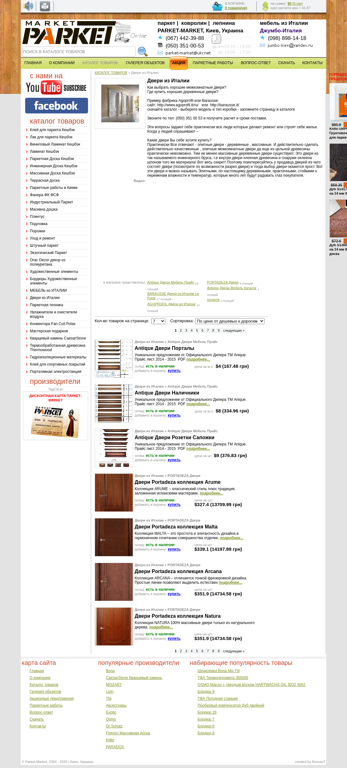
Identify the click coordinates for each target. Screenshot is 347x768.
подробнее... (198, 359)
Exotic (111, 712)
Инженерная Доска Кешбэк (53, 166)
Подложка (39, 224)
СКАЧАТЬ (286, 63)
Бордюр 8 (206, 733)
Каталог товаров (44, 684)
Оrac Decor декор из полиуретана (47, 262)
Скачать (37, 719)
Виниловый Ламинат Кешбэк (55, 144)
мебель (270, 23)
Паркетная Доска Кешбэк (52, 159)
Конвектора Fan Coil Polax (53, 324)
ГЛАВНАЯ (33, 63)
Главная (37, 671)
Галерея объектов (45, 691)
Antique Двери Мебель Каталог (231, 288)
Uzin (110, 691)
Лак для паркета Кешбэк (51, 137)
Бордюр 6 (206, 726)
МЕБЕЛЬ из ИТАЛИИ (48, 290)
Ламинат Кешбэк (44, 151)
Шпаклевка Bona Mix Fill (219, 671)
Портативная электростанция (55, 371)
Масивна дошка (44, 209)
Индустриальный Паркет (51, 202)
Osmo (111, 719)
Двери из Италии (44, 298)
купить (174, 370)
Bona (110, 671)
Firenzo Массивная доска (128, 733)
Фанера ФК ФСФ (44, 195)
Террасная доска (44, 180)
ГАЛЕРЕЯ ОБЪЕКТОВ (145, 63)
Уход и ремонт (42, 238)
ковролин (194, 23)
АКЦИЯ (178, 63)
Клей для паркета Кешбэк (52, 130)
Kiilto (110, 740)
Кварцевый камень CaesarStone (58, 338)
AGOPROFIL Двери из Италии (171, 304)
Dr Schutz (114, 726)
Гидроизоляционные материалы (58, 357)
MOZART (114, 684)
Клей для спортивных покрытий (57, 364)
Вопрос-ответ (41, 712)
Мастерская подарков (49, 331)
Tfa (108, 698)
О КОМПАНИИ (62, 63)
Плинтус (37, 216)
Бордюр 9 (206, 691)
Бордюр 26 (207, 712)
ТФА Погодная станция (218, 698)
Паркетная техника (46, 305)
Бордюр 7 (206, 719)
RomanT (318, 762)
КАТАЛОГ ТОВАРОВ (111, 73)
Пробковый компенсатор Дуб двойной (231, 705)
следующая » (233, 330)
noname (213, 299)
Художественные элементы (54, 271)
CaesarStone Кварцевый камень (134, 678)
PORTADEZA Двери (222, 282)
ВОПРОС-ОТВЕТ (256, 63)
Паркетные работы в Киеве (53, 187)
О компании (40, 678)
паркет (166, 23)
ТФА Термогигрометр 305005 (223, 678)
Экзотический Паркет (48, 253)
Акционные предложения (52, 698)
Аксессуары (116, 705)
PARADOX (115, 747)
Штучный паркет (44, 245)
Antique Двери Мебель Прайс (170, 282)
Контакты (38, 726)
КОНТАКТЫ (312, 63)
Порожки (37, 231)
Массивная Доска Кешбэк (52, 173)
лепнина (224, 23)
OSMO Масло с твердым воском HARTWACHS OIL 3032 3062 (251, 684)
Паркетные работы (46, 705)
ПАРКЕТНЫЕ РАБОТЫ (213, 63)
